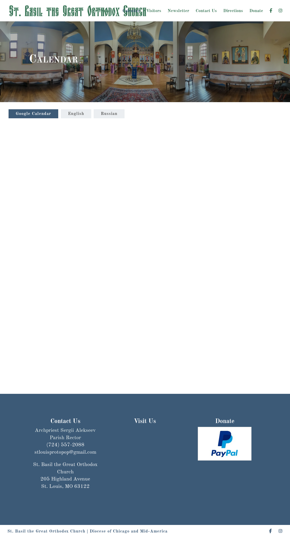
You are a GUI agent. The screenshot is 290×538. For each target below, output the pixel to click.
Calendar (131, 11)
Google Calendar (33, 114)
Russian (109, 114)
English (76, 114)
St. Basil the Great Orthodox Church (46, 531)
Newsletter (178, 11)
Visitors (153, 11)
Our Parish (100, 11)
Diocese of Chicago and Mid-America (129, 531)
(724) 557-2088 (65, 445)
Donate (256, 11)
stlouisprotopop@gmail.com (65, 470)
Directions (233, 11)
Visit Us (145, 421)
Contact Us (206, 11)
